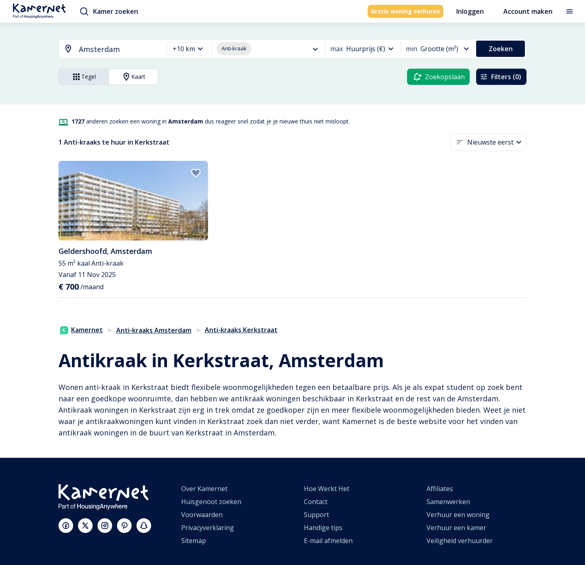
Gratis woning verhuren (405, 11)
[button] (187, 49)
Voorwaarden (202, 514)
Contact (315, 501)
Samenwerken (448, 501)
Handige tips (323, 527)
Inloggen (470, 11)
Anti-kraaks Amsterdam (153, 330)
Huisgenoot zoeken (211, 501)
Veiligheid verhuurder (460, 540)
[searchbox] (118, 49)
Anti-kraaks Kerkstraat (241, 330)
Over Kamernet (204, 488)
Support (316, 514)
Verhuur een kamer (456, 527)
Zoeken (501, 48)
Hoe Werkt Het (326, 488)
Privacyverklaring (207, 527)
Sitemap (193, 540)
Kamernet (81, 329)
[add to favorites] (196, 173)
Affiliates (440, 488)
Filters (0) (500, 76)
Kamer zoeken (109, 11)
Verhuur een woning (458, 514)
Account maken (527, 11)
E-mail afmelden (328, 540)
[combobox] (106, 49)
